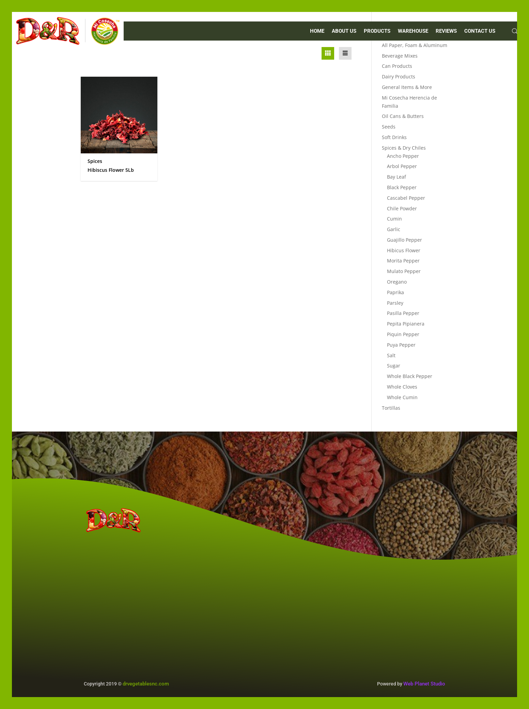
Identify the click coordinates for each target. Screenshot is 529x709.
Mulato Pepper (404, 271)
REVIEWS (446, 31)
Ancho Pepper (403, 156)
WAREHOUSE (413, 31)
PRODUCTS (377, 31)
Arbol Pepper (402, 166)
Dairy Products (398, 76)
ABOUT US (344, 31)
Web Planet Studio (424, 684)
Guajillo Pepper (404, 240)
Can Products (397, 66)
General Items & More (407, 87)
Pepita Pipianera (405, 323)
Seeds (388, 126)
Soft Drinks (394, 137)
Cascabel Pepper (406, 198)
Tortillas (391, 408)
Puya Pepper (401, 345)
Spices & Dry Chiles (404, 148)
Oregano (397, 281)
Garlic (393, 229)
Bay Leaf (396, 177)
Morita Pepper (403, 260)
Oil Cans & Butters (403, 116)
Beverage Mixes (400, 55)
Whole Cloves (402, 386)
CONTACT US (479, 31)
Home (317, 31)
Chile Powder (402, 208)
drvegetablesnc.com (146, 684)
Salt (391, 355)
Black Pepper (402, 187)
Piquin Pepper (403, 334)
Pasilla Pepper (403, 313)
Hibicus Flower (403, 250)
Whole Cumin (402, 397)
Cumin (394, 218)
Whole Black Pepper (409, 376)
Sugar (393, 365)
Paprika (395, 292)
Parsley (395, 303)
